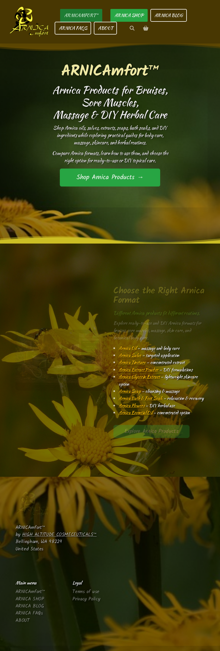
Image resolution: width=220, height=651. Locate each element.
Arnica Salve (130, 355)
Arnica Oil (127, 348)
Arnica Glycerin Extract (139, 376)
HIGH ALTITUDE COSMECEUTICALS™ (59, 534)
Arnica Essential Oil (135, 412)
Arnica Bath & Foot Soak (140, 398)
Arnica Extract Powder (138, 369)
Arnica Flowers (131, 405)
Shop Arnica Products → (110, 177)
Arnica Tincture (132, 362)
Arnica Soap (130, 391)
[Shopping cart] (145, 28)
